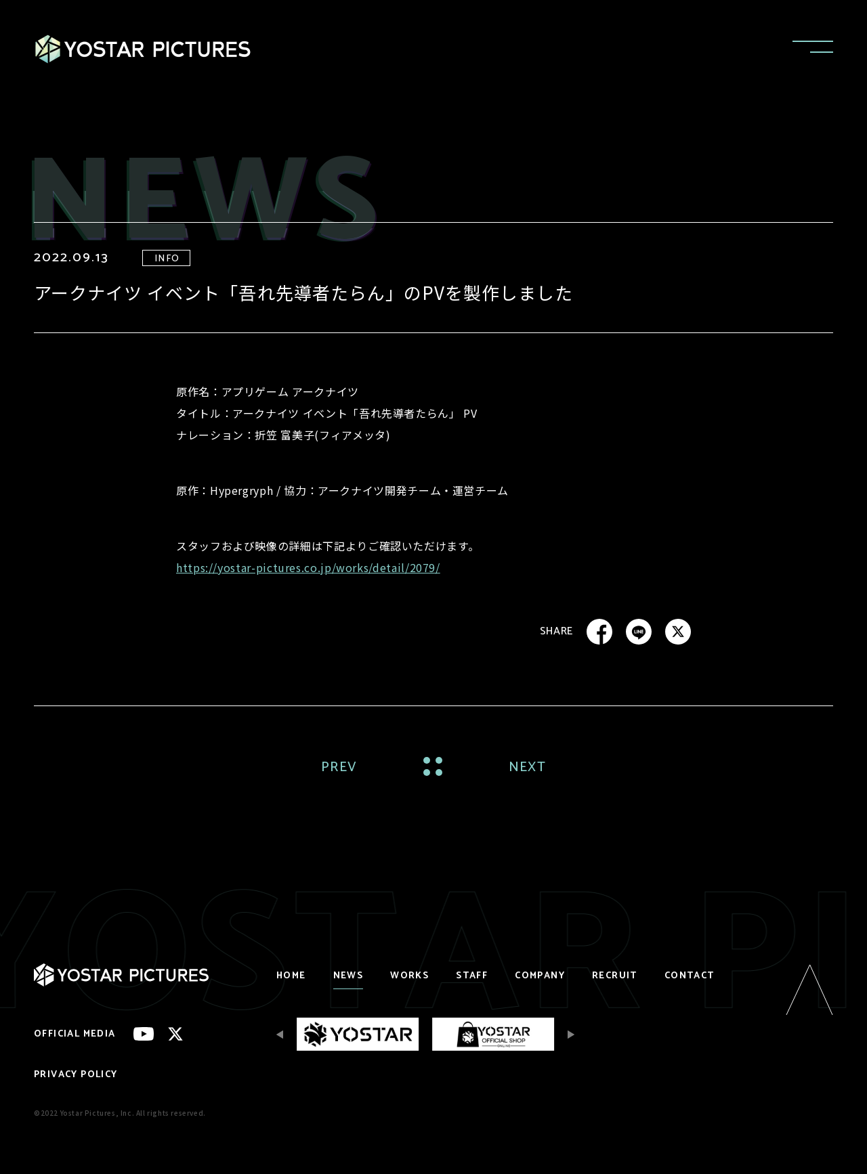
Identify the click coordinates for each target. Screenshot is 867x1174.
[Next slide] (567, 1034)
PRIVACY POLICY (76, 1075)
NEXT (527, 767)
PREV (339, 767)
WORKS (409, 976)
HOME (291, 976)
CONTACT (689, 976)
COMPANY (540, 976)
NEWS (348, 976)
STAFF (472, 976)
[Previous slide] (283, 1034)
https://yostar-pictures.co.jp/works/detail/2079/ (308, 567)
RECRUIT (614, 976)
